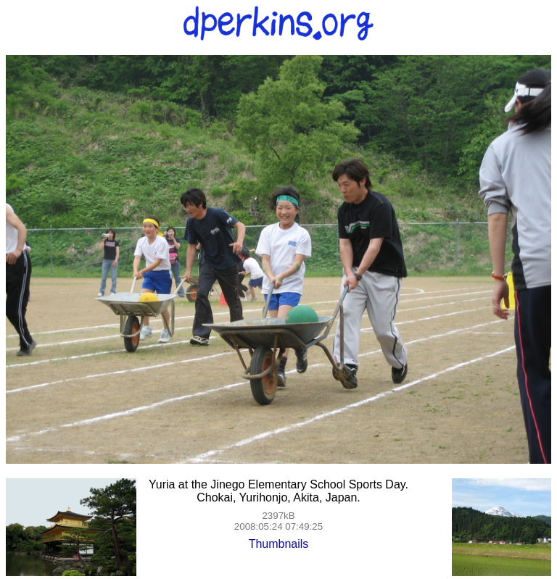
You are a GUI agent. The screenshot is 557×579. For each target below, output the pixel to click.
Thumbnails (279, 544)
